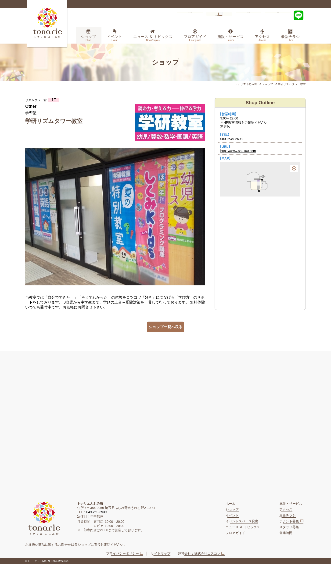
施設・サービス (230, 38)
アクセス (262, 38)
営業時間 (277, 15)
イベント (114, 38)
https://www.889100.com (238, 151)
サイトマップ (160, 553)
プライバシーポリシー (122, 553)
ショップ (88, 38)
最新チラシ (290, 38)
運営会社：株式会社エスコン (199, 553)
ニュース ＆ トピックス (153, 38)
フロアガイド (195, 38)
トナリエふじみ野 (246, 84)
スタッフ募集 (248, 15)
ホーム (230, 503)
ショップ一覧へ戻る (165, 327)
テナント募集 (215, 15)
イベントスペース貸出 (183, 15)
